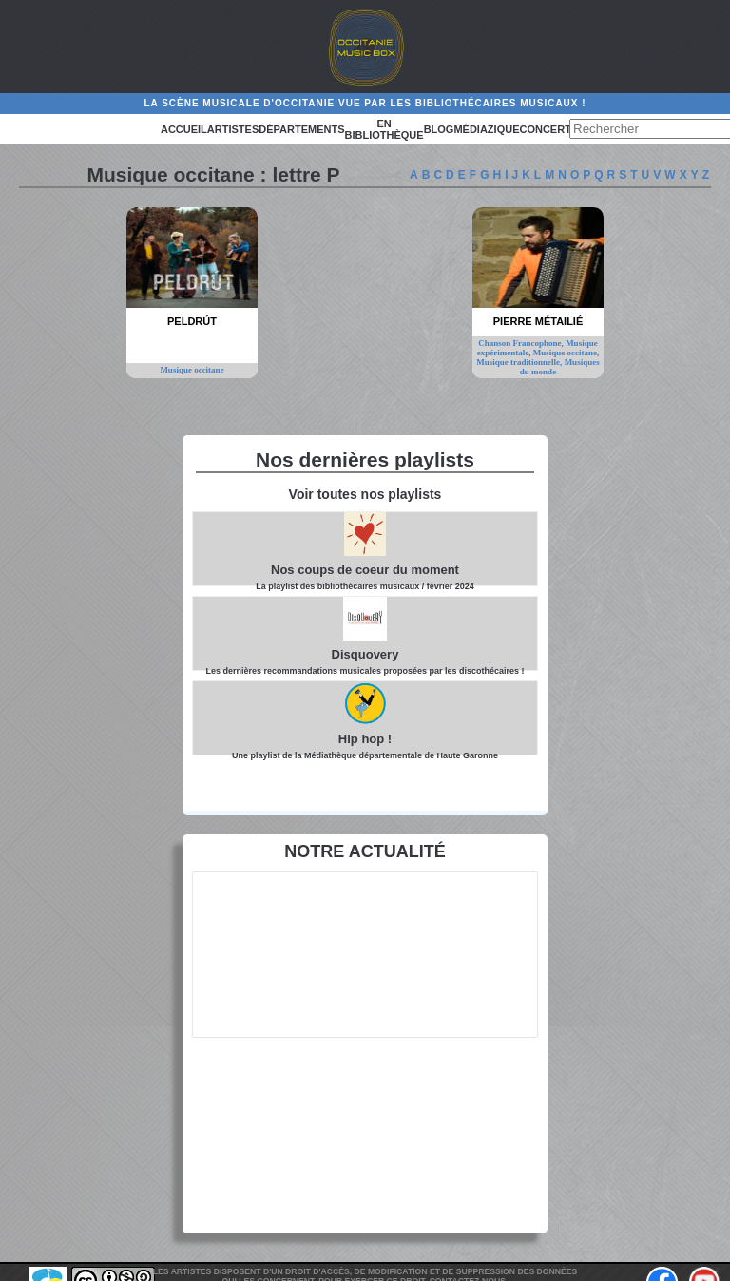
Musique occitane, (566, 352)
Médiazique (486, 129)
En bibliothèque (384, 129)
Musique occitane (191, 369)
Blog (439, 129)
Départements (301, 129)
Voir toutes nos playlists (365, 494)
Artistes (233, 129)
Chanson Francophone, (522, 343)
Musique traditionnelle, (520, 362)
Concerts (548, 129)
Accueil (184, 129)
